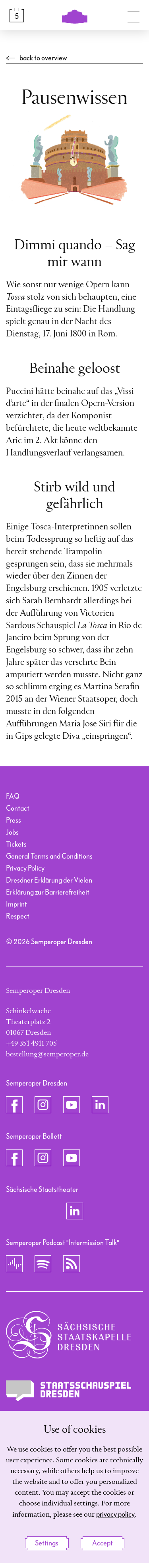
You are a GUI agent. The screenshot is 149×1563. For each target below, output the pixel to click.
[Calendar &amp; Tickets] (17, 15)
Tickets (16, 844)
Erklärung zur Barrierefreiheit (47, 892)
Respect (17, 916)
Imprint (16, 904)
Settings (46, 1543)
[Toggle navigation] (133, 15)
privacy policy (115, 1514)
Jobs (12, 832)
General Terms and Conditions (49, 856)
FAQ (12, 796)
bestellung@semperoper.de (47, 1054)
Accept (102, 1543)
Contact (17, 808)
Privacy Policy (25, 868)
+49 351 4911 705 (31, 1043)
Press (13, 820)
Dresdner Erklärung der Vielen (49, 880)
